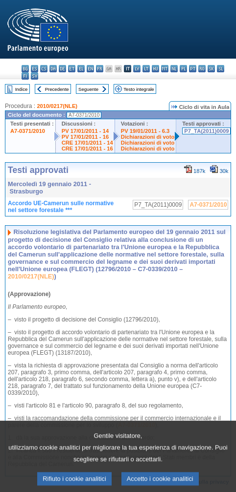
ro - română (202, 68)
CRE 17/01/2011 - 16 (87, 148)
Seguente (88, 89)
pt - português (192, 68)
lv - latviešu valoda (137, 68)
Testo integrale (138, 89)
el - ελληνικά (81, 68)
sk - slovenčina (211, 68)
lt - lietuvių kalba (146, 68)
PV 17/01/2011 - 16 (85, 137)
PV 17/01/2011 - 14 (85, 131)
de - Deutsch (62, 68)
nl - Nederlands (174, 68)
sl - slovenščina (220, 68)
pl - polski (183, 68)
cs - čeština (43, 68)
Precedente (57, 89)
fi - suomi (25, 76)
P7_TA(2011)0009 (206, 131)
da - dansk (53, 68)
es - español (34, 68)
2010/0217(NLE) (57, 106)
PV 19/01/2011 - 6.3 (145, 131)
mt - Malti (164, 68)
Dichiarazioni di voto (147, 137)
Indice (21, 89)
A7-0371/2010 (27, 131)
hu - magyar (155, 68)
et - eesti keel (71, 68)
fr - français (99, 68)
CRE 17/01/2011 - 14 (87, 143)
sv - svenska (34, 76)
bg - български (25, 68)
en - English (90, 68)
